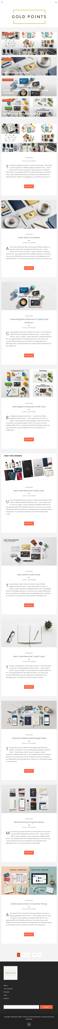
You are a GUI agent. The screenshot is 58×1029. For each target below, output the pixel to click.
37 (34, 955)
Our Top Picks (8, 989)
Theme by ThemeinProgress (31, 1017)
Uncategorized (29, 157)
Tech (5, 995)
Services (6, 998)
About (6, 985)
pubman (34, 161)
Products (6, 992)
